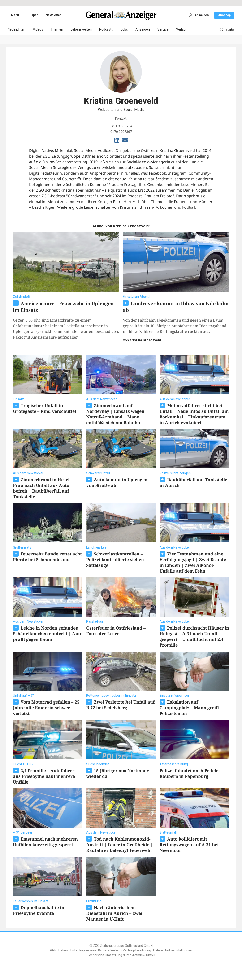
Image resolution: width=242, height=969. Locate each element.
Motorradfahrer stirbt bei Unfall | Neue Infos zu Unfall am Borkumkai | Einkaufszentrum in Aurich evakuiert (194, 414)
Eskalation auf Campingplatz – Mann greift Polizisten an (189, 707)
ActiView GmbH (143, 955)
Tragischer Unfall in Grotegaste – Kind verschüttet (44, 408)
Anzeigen (142, 29)
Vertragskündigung (137, 950)
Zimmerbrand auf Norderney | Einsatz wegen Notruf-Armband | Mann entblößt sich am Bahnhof (115, 414)
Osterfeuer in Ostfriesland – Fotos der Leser (116, 630)
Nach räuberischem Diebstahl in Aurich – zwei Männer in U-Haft (114, 913)
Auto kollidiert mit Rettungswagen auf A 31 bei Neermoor (189, 844)
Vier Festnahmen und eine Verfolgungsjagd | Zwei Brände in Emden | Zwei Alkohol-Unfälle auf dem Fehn (193, 562)
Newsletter (53, 15)
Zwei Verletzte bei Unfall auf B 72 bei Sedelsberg (120, 704)
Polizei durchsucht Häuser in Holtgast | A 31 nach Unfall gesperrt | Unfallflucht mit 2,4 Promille (194, 636)
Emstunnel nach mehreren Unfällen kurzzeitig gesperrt (45, 841)
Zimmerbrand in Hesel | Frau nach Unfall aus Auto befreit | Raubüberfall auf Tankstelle (43, 488)
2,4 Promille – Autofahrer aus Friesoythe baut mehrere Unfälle (44, 776)
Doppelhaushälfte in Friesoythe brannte (38, 910)
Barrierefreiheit (109, 950)
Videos (38, 29)
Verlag (181, 29)
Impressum (87, 950)
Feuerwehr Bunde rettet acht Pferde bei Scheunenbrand (47, 556)
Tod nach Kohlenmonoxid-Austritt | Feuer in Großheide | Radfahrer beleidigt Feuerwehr (119, 844)
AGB (53, 950)
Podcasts (106, 29)
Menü (12, 15)
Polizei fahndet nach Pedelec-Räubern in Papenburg (191, 773)
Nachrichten (16, 29)
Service (163, 29)
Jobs (124, 29)
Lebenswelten (81, 29)
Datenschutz (67, 950)
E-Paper (32, 15)
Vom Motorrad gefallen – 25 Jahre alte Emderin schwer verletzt (46, 707)
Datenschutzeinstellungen (172, 950)
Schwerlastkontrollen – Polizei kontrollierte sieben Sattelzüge (115, 559)
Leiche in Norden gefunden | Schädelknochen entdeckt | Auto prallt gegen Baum (47, 633)
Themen (57, 29)
